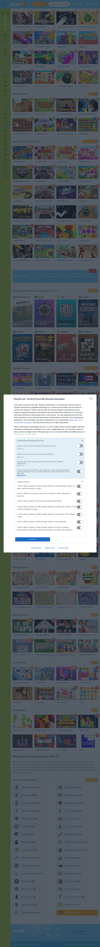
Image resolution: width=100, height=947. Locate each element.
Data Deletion (36, 548)
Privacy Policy (63, 548)
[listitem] (50, 440)
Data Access (50, 548)
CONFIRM (32, 539)
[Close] (92, 399)
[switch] (80, 445)
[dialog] (50, 473)
